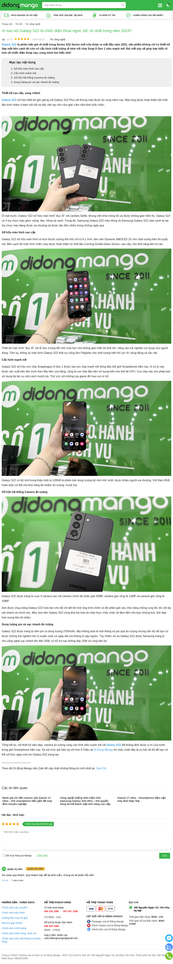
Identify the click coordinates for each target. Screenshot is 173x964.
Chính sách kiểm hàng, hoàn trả (19, 933)
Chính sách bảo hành (13, 912)
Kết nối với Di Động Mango (104, 916)
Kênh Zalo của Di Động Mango (108, 929)
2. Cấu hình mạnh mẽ (23, 72)
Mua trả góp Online (12, 922)
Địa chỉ (133, 902)
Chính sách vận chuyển (14, 907)
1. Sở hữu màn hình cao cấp (27, 68)
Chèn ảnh (42, 855)
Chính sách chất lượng (14, 928)
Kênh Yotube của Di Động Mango (110, 925)
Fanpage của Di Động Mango (108, 921)
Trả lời (5, 880)
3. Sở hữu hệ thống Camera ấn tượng (33, 77)
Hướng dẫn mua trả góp (15, 917)
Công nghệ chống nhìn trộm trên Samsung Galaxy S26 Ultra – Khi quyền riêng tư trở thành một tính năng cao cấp (85, 800)
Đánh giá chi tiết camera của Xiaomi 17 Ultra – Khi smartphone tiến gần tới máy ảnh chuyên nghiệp (27, 800)
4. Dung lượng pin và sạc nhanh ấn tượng (35, 81)
